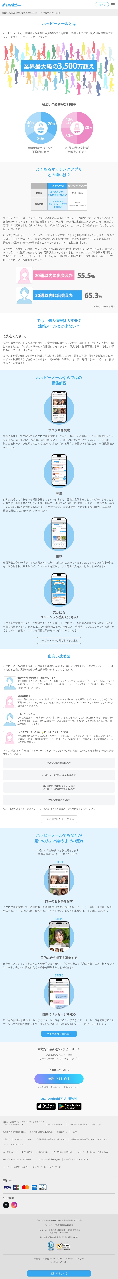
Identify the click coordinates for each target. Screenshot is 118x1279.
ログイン (102, 4)
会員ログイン (61, 1132)
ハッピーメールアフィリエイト (16, 1167)
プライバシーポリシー (23, 1139)
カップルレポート (10, 1152)
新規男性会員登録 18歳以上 (41, 1132)
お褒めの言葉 (42, 1152)
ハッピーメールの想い (77, 1124)
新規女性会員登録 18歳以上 (14, 1132)
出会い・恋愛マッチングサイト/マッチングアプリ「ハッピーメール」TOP (23, 1123)
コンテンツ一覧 (39, 1167)
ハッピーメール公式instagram (48, 1159)
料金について (96, 1124)
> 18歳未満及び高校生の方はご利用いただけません (59, 1087)
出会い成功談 (27, 1152)
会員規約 (6, 1139)
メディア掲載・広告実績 (61, 1152)
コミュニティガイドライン (14, 1144)
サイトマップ (55, 1167)
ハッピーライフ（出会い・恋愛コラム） (92, 1152)
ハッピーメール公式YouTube (76, 1159)
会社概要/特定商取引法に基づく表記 (52, 1139)
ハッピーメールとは (56, 1124)
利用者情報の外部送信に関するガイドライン (88, 1139)
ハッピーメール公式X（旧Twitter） (17, 1159)
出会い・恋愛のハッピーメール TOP (19, 12)
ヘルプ (74, 1132)
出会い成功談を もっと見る (59, 819)
